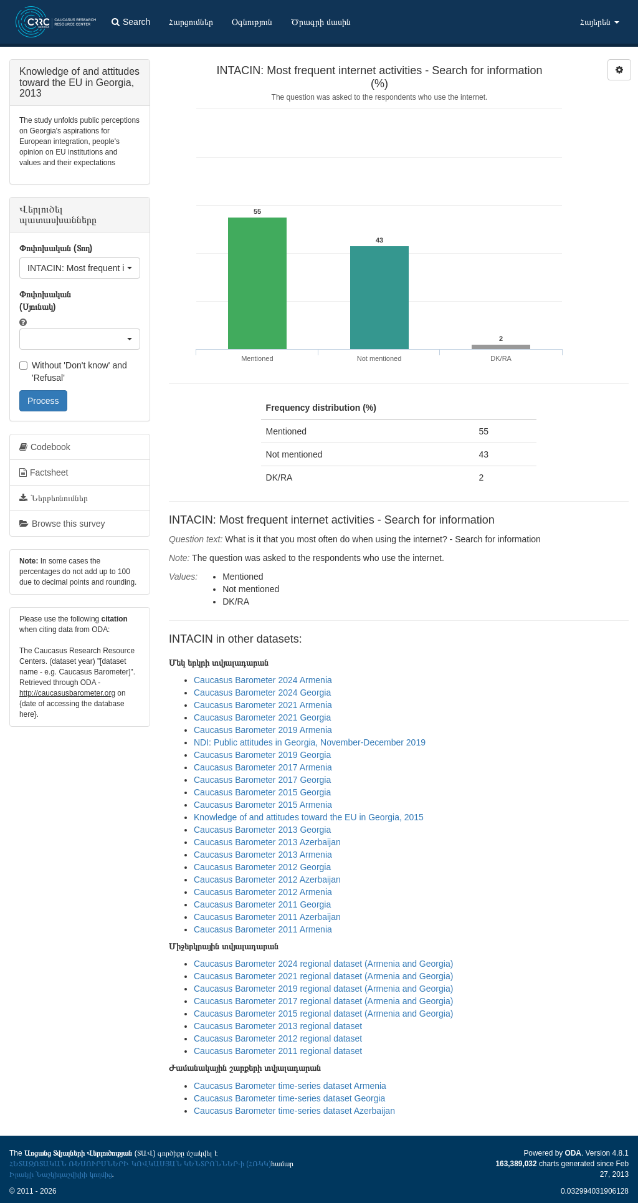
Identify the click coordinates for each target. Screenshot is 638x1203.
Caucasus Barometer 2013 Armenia (263, 855)
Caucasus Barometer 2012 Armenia (263, 892)
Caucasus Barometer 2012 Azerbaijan (267, 879)
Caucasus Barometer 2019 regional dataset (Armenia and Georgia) (323, 989)
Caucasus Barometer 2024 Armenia (263, 680)
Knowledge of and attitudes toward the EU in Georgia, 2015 (309, 817)
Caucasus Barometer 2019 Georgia (262, 755)
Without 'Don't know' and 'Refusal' (73, 371)
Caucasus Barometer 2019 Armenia (263, 730)
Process (43, 401)
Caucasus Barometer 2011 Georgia (262, 904)
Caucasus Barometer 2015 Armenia (263, 805)
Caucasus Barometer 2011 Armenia (263, 929)
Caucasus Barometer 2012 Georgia (262, 867)
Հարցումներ (191, 22)
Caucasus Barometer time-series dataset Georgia (289, 1098)
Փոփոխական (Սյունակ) (45, 300)
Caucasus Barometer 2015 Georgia (262, 792)
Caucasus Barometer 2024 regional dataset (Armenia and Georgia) (323, 964)
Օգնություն (252, 22)
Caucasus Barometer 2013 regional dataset (278, 1026)
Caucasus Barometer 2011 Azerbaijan (267, 917)
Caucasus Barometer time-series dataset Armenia (290, 1086)
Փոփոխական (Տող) (55, 248)
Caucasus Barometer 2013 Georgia (262, 830)
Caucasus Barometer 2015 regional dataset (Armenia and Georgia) (323, 1013)
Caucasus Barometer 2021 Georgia (262, 717)
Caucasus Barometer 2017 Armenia (263, 767)
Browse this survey (62, 524)
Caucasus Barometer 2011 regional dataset (278, 1051)
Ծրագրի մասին (321, 22)
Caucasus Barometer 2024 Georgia (262, 692)
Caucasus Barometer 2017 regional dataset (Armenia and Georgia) (323, 1001)
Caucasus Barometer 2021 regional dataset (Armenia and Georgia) (323, 976)
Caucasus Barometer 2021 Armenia (263, 705)
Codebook (44, 447)
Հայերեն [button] (599, 22)
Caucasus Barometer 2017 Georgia (262, 780)
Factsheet (43, 472)
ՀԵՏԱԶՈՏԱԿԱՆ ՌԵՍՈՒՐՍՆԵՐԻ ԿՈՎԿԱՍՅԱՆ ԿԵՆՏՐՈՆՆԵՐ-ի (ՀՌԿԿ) (140, 1163)
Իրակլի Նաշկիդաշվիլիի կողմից (60, 1174)
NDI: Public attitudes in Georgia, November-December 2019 (310, 742)
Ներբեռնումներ (53, 498)
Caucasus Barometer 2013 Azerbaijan (267, 842)
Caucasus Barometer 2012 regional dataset (278, 1038)
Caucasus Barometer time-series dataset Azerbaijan (294, 1111)
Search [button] (131, 22)
